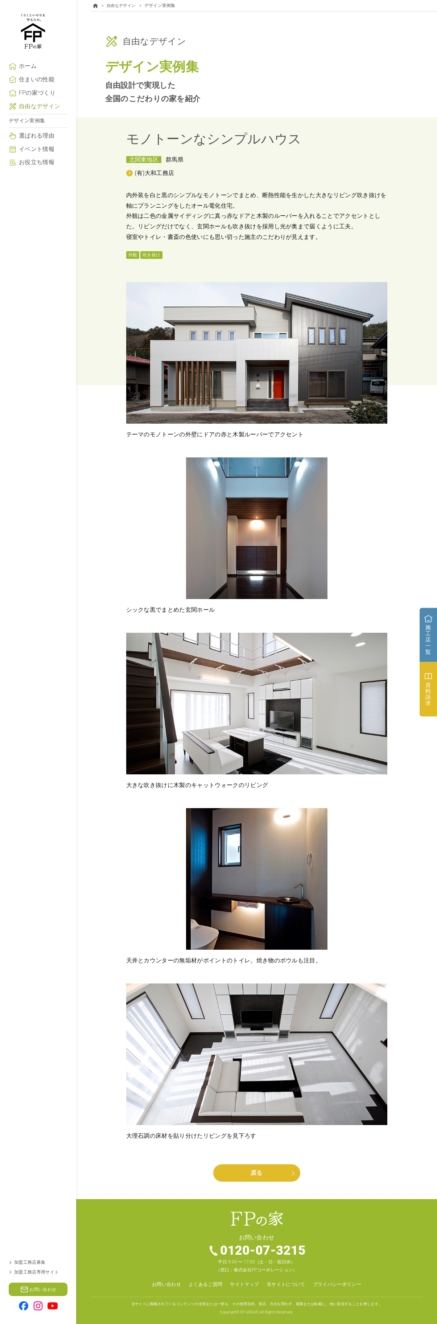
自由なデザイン (39, 119)
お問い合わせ (161, 1284)
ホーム (28, 79)
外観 (132, 254)
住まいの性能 (36, 92)
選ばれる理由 (36, 148)
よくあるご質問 (202, 1284)
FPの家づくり (37, 105)
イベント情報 (36, 162)
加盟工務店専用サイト (36, 1272)
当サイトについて (288, 1284)
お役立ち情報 (36, 175)
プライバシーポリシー (342, 1284)
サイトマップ (243, 1284)
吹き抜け (151, 254)
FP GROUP (248, 1312)
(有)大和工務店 (154, 172)
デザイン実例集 (27, 134)
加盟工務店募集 (29, 1262)
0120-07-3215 (263, 1250)
